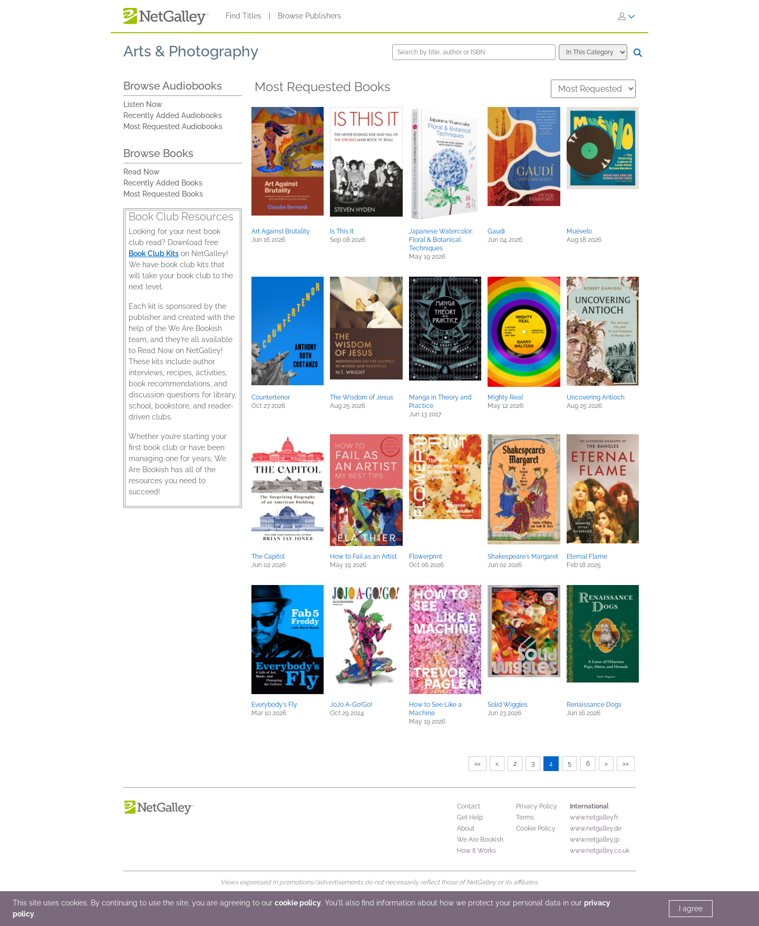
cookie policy (298, 903)
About (465, 828)
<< (477, 763)
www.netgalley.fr (594, 817)
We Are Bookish (480, 839)
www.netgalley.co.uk (599, 850)
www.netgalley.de (595, 828)
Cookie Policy (536, 828)
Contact (468, 806)
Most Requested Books (163, 194)
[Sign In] (626, 16)
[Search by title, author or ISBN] (474, 52)
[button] (287, 161)
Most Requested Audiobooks (172, 126)
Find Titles (243, 16)
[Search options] (593, 52)
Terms (525, 817)
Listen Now (142, 104)
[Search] (638, 52)
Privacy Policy (536, 806)
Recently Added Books (162, 183)
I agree (691, 908)
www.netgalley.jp (594, 839)
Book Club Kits (154, 253)
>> (625, 763)
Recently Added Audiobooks (172, 115)
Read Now (141, 172)
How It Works (476, 850)
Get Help (470, 817)
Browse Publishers (309, 16)
